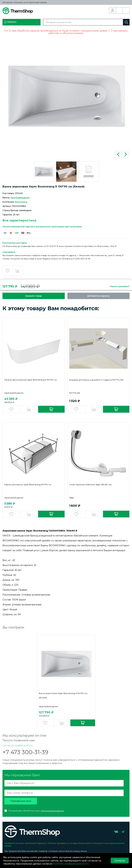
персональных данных (52, 810)
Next (125, 154)
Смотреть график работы (17, 745)
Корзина (126, 11)
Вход (112, 11)
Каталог (10, 22)
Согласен (119, 860)
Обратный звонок (119, 11)
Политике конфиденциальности (70, 863)
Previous (118, 154)
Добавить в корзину (98, 296)
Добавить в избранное (8, 271)
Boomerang (21, 202)
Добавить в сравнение (18, 271)
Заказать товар (33, 296)
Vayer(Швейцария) (19, 197)
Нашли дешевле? (120, 286)
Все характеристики (19, 220)
